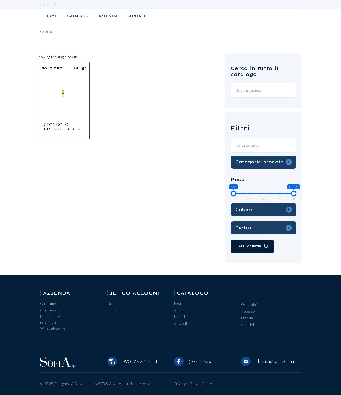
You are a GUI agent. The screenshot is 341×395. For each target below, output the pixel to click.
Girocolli (181, 323)
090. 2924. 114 (139, 361)
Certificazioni (51, 310)
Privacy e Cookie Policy (193, 384)
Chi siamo (48, 303)
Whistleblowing (52, 328)
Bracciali (248, 318)
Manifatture (50, 316)
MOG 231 (48, 323)
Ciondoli (248, 324)
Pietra (263, 228)
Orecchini (249, 304)
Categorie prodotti (263, 162)
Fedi (177, 303)
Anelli (178, 310)
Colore (263, 209)
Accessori (249, 311)
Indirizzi (113, 310)
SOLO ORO (52, 68)
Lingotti (180, 316)
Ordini (112, 303)
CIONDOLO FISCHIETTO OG (62, 126)
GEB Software (109, 384)
